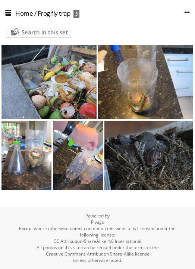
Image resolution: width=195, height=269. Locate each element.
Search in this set (45, 32)
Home (24, 13)
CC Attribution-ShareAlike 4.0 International (97, 241)
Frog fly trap (54, 13)
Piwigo (97, 222)
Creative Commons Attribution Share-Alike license (98, 254)
